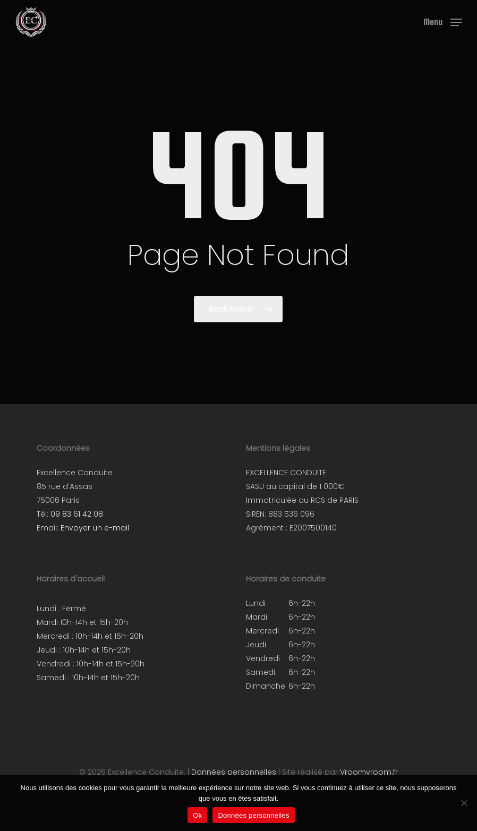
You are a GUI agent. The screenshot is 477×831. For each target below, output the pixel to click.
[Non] (463, 803)
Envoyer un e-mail (95, 527)
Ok (197, 815)
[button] (442, 21)
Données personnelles (233, 772)
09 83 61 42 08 (76, 514)
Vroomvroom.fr (369, 772)
